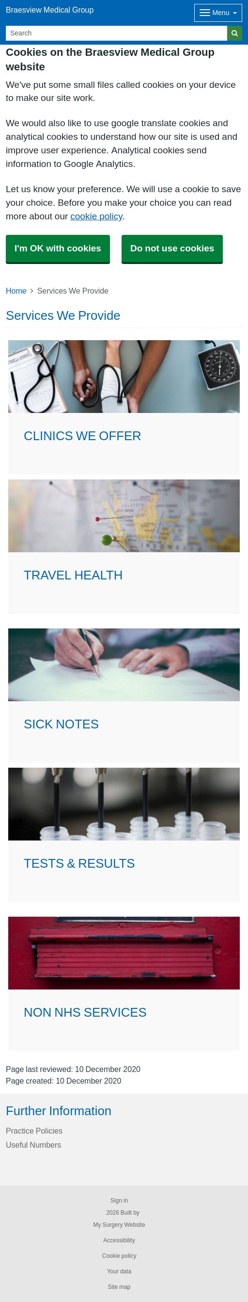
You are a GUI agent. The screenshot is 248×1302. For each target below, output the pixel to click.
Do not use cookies (172, 248)
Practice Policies (34, 1131)
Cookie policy (119, 1256)
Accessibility (119, 1240)
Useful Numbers (33, 1145)
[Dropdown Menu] (218, 13)
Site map (119, 1287)
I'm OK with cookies (58, 248)
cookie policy (96, 216)
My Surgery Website (119, 1225)
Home (16, 291)
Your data (119, 1271)
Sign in (119, 1200)
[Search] (117, 33)
